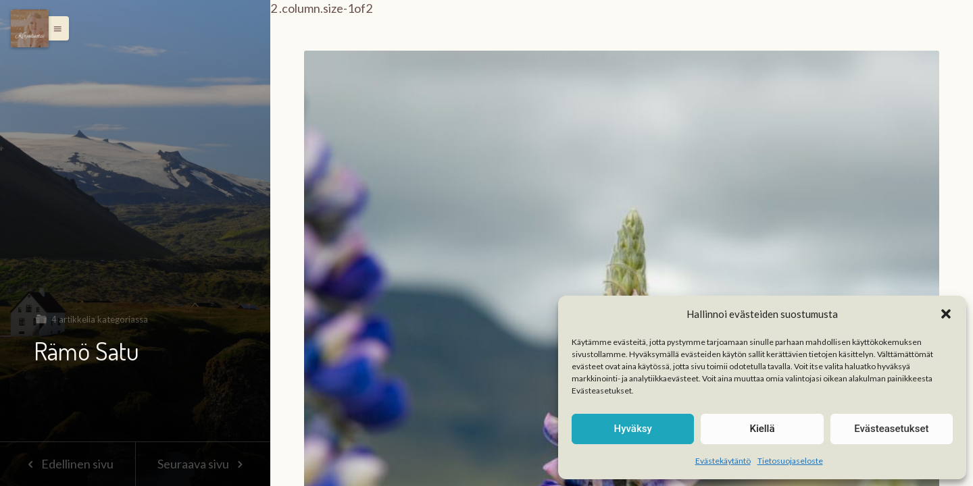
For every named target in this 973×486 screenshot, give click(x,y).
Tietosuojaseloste (790, 461)
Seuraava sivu (202, 463)
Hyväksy (633, 429)
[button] (946, 314)
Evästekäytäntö (723, 461)
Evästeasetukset (891, 429)
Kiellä (761, 429)
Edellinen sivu (67, 463)
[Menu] (30, 28)
